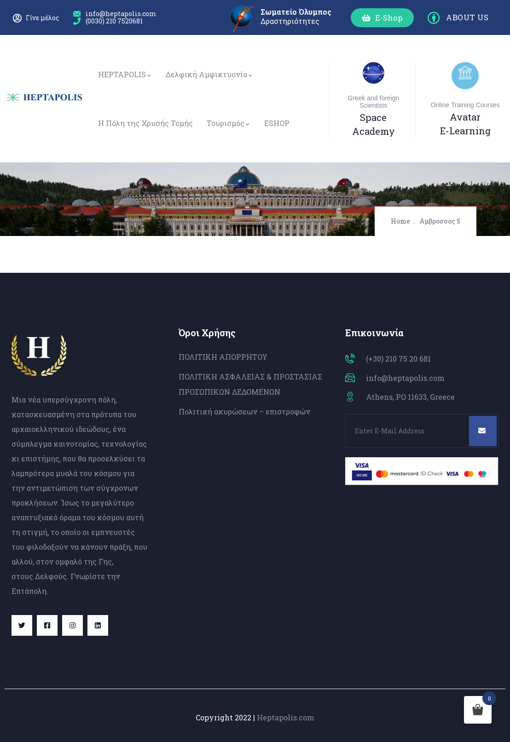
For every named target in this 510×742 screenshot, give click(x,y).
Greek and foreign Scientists (373, 101)
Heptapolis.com (285, 717)
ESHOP (277, 123)
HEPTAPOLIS (125, 74)
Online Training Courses (465, 105)
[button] (382, 17)
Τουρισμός (228, 123)
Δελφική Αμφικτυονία (209, 74)
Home (400, 221)
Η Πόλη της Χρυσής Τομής (145, 123)
